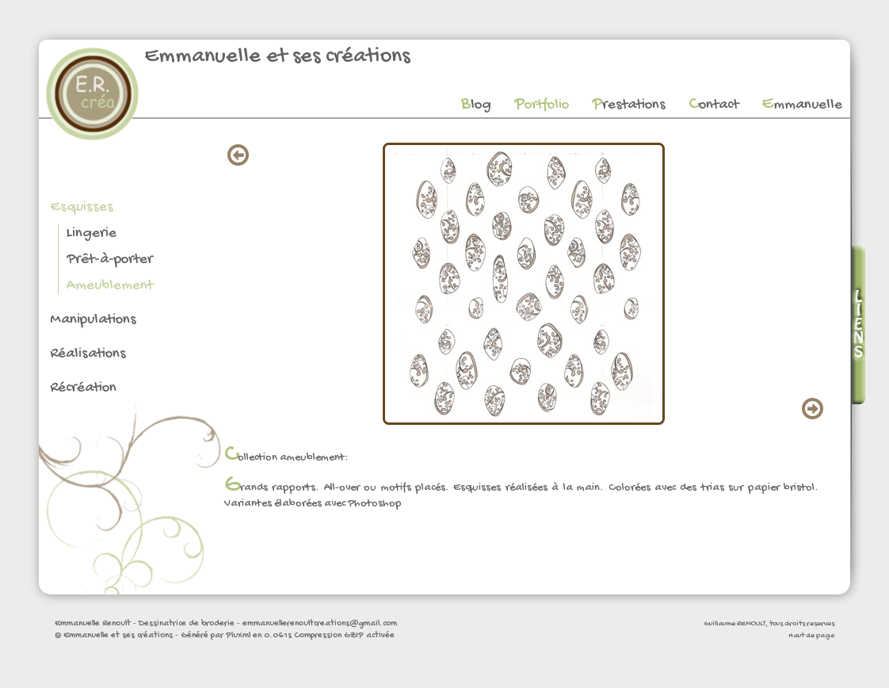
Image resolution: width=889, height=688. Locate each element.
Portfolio (541, 105)
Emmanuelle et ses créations (277, 57)
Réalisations (88, 354)
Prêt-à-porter (110, 259)
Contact (713, 105)
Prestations (629, 105)
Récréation (83, 388)
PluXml (238, 635)
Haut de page (811, 635)
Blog (476, 105)
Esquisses (81, 207)
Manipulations (93, 320)
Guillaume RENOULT (734, 624)
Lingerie (91, 233)
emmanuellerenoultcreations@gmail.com (319, 623)
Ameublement (110, 286)
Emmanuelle (801, 105)
